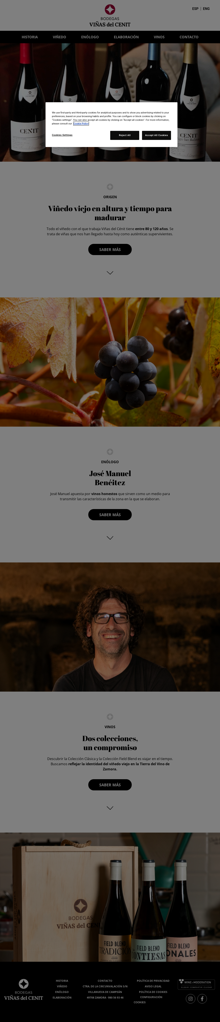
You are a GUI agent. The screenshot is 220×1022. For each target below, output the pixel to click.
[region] (111, 124)
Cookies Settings (62, 134)
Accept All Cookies (156, 135)
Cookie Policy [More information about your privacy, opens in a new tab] (81, 123)
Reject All (124, 135)
